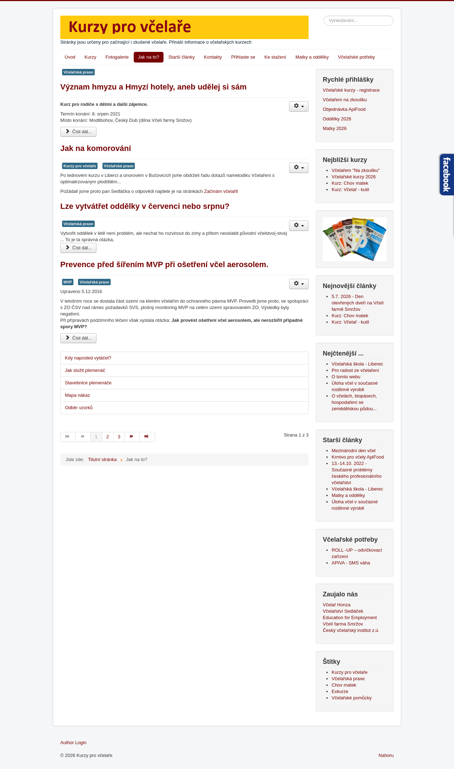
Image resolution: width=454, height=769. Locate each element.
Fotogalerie (117, 57)
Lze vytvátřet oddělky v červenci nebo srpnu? (144, 206)
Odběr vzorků (79, 407)
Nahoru (386, 755)
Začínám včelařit (221, 191)
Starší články (181, 57)
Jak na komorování (95, 148)
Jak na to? (148, 57)
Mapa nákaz (77, 395)
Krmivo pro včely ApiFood (358, 457)
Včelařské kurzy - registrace (351, 90)
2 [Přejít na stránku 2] (107, 436)
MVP (67, 282)
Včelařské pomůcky (352, 697)
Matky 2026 (335, 128)
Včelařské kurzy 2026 (354, 176)
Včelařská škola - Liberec (357, 489)
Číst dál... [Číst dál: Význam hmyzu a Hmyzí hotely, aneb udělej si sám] (78, 131)
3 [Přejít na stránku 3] (119, 436)
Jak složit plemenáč (85, 370)
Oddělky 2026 (337, 118)
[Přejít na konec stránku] (147, 437)
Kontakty (213, 57)
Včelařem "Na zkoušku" (356, 170)
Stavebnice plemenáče (88, 382)
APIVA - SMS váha (351, 562)
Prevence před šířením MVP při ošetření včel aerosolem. (164, 264)
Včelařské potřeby (356, 57)
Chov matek (344, 685)
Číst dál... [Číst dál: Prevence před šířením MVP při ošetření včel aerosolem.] (78, 338)
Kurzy (90, 57)
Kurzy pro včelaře (79, 166)
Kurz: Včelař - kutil (350, 189)
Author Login (73, 742)
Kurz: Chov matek (350, 183)
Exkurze (340, 691)
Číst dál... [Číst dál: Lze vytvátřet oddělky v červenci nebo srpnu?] (78, 247)
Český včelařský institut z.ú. (351, 630)
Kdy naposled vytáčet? (88, 358)
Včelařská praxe (78, 72)
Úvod (70, 57)
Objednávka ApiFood (344, 109)
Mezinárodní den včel (355, 450)
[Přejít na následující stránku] (132, 437)
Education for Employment (350, 617)
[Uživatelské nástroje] (299, 106)
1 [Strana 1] (96, 436)
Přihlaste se (243, 57)
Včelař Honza (336, 604)
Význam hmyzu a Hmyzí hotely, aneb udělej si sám (153, 86)
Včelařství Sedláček (343, 611)
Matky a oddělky (312, 57)
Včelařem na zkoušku (345, 99)
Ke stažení (275, 57)
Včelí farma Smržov (343, 624)
